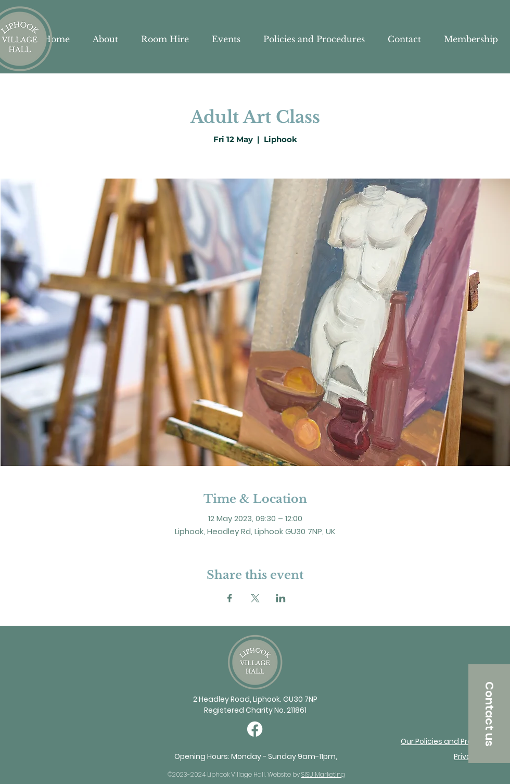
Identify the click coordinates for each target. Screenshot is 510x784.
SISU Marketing (323, 774)
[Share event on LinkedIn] (281, 598)
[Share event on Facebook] (230, 598)
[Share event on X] (255, 598)
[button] (489, 713)
